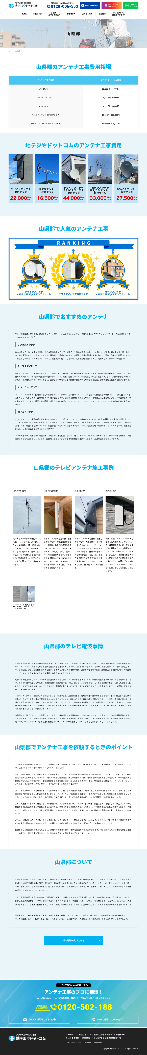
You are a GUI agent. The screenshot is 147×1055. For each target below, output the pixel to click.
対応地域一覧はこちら (81, 940)
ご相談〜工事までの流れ (54, 14)
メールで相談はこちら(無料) (39, 1019)
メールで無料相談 (89, 5)
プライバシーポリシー (73, 1042)
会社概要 (88, 1042)
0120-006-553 (62, 6)
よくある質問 (87, 13)
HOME (24, 13)
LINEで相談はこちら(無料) (107, 1019)
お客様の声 (71, 13)
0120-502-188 (81, 1007)
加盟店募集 (98, 1042)
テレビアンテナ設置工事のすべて (119, 14)
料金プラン (37, 13)
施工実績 (102, 13)
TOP (10, 51)
